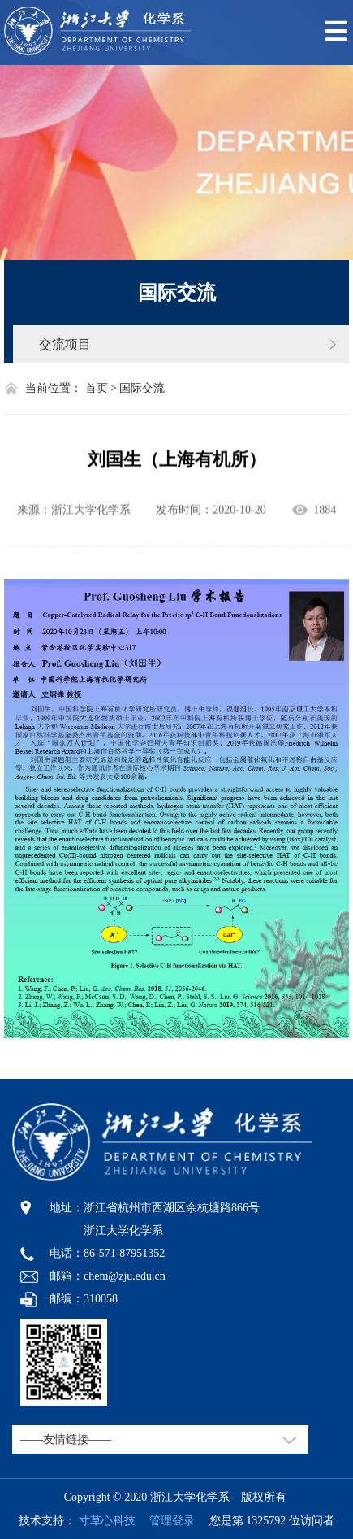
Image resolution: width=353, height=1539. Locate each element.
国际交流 (177, 292)
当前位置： (53, 388)
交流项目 (65, 344)
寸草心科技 (107, 1521)
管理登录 (166, 1521)
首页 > (101, 388)
